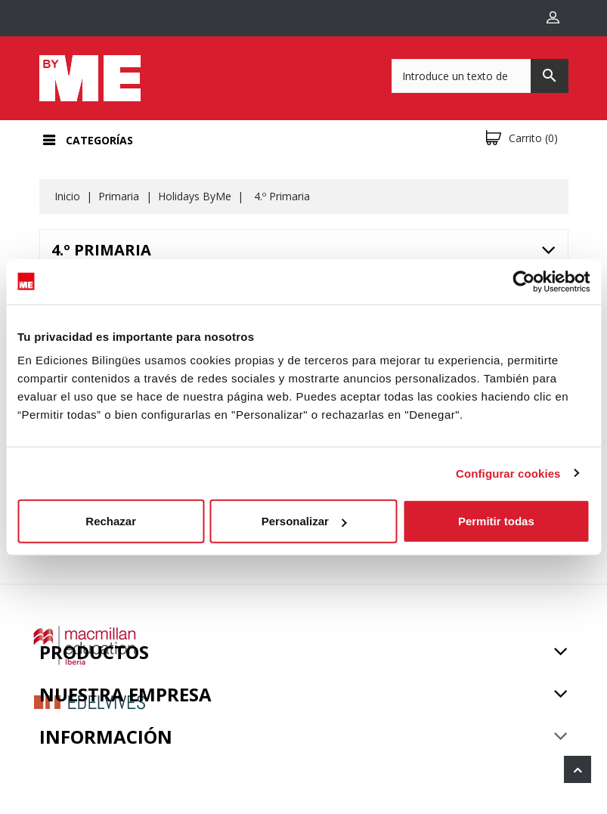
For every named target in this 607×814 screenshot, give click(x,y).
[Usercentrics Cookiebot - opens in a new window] (523, 281)
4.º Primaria (101, 250)
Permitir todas (496, 521)
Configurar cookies (508, 472)
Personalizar (304, 521)
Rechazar (110, 521)
